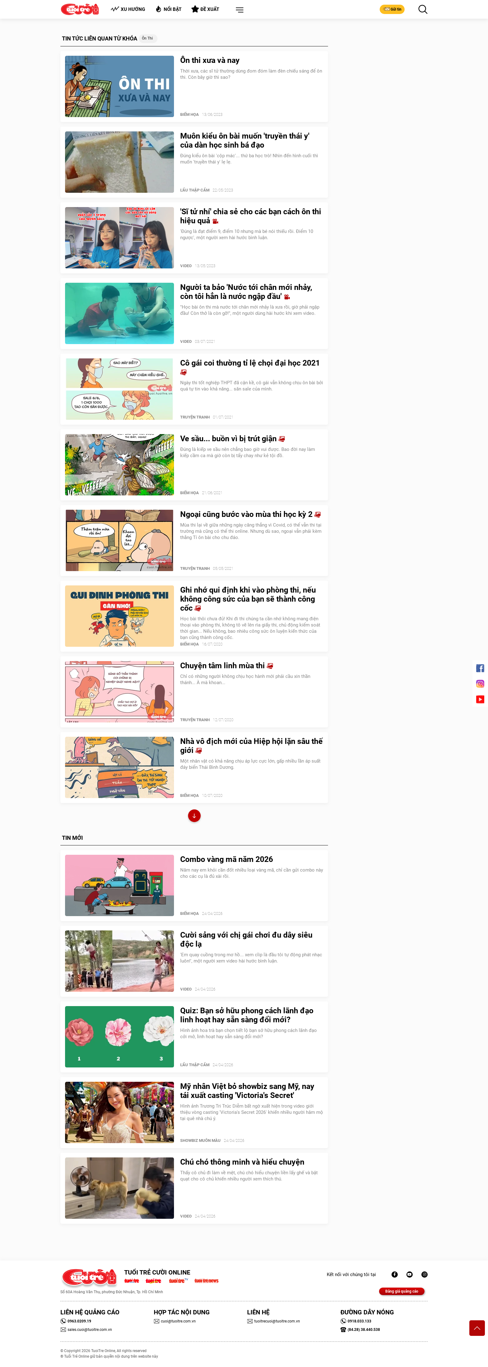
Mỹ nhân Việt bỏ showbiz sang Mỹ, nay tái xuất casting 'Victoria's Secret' (247, 1091)
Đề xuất (205, 9)
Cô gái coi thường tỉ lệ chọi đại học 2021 (250, 367)
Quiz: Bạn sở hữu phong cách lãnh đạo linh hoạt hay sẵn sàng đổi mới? (246, 1015)
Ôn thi (147, 38)
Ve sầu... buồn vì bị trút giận (232, 438)
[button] (238, 10)
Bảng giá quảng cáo (401, 1291)
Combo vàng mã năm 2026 (226, 859)
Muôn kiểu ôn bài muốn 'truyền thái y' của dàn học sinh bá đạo (244, 140)
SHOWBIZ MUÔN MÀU (200, 1140)
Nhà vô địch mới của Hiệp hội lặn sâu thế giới (251, 746)
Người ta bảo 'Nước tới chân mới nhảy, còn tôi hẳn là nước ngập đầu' (246, 292)
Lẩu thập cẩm (194, 190)
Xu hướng (127, 9)
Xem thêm (194, 816)
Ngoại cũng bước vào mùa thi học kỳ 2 (250, 514)
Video (186, 265)
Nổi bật (168, 8)
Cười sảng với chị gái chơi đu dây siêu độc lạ (246, 939)
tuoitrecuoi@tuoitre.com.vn (273, 1321)
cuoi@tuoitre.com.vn (175, 1321)
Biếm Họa (189, 114)
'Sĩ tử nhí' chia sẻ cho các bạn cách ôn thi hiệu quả (250, 216)
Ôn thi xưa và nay (210, 60)
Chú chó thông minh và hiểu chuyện (242, 1161)
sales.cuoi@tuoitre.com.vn (86, 1329)
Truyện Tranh (195, 417)
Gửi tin (392, 9)
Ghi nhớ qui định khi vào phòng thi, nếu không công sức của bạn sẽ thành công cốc (248, 599)
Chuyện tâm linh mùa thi (226, 665)
